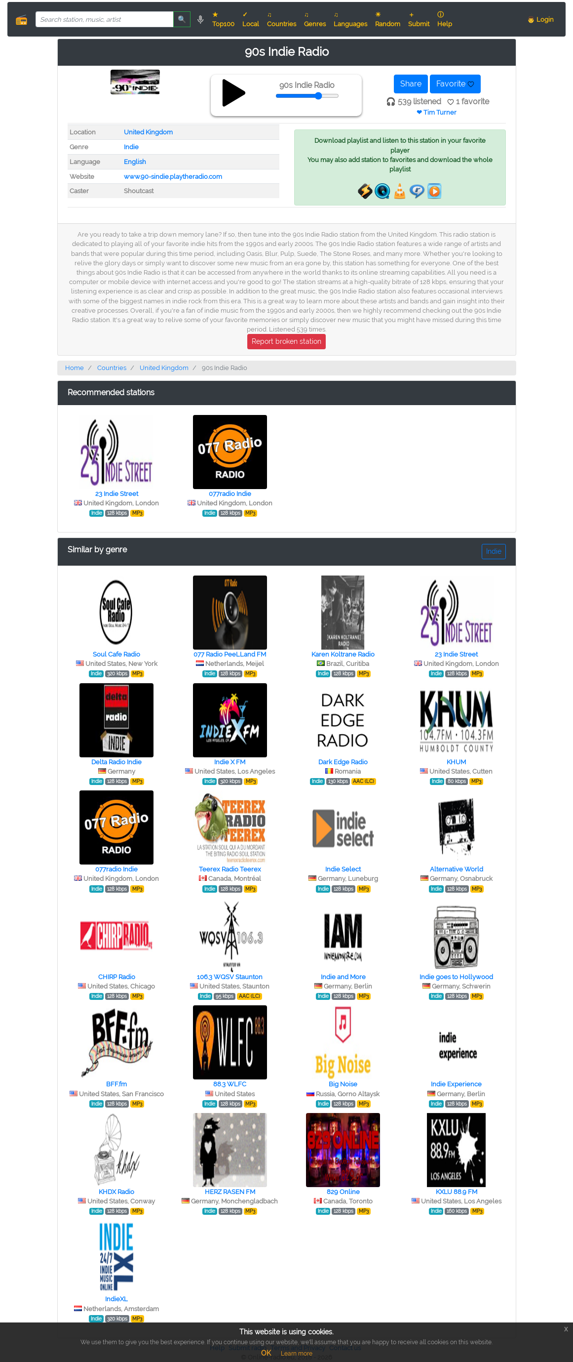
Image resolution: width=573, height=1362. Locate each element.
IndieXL (116, 1299)
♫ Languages (350, 19)
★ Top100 (223, 19)
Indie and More (343, 977)
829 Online (343, 1192)
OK (266, 1353)
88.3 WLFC (229, 1084)
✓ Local (250, 19)
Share (410, 83)
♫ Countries (281, 19)
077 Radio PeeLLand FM (229, 654)
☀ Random (387, 19)
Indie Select (343, 869)
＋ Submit (418, 19)
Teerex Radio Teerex (230, 869)
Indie (131, 147)
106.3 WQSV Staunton (230, 977)
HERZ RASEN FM (230, 1192)
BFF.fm (116, 1084)
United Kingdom (148, 132)
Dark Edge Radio (343, 762)
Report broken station (286, 341)
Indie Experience (456, 1084)
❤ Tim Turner (437, 112)
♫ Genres (315, 19)
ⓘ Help (444, 19)
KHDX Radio (116, 1192)
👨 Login (540, 19)
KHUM (456, 762)
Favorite (455, 83)
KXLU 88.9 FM (456, 1192)
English (135, 161)
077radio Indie (230, 493)
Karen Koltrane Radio (343, 654)
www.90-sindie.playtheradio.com (173, 176)
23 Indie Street (116, 493)
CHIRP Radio (116, 977)
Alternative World (456, 869)
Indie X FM (229, 762)
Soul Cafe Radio (116, 654)
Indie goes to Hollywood (456, 977)
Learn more (296, 1353)
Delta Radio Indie (116, 762)
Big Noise (343, 1084)
